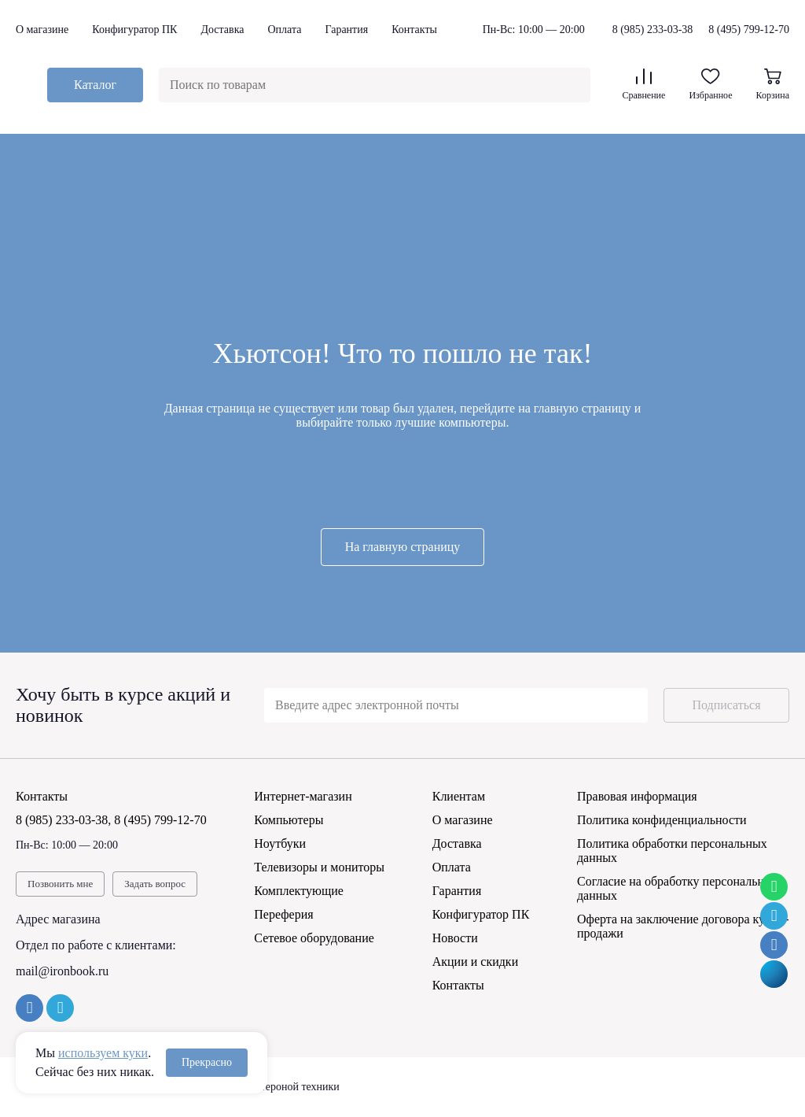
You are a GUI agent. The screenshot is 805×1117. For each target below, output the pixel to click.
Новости (455, 938)
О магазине (42, 29)
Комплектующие (299, 890)
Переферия (283, 914)
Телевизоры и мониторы (319, 867)
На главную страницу (403, 546)
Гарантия (346, 29)
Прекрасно (207, 1062)
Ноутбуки (280, 843)
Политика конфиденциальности (662, 820)
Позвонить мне (60, 884)
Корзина (772, 84)
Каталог (95, 84)
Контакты (414, 29)
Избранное (710, 84)
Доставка (222, 29)
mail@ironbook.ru (62, 971)
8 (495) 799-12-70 (748, 29)
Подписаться (726, 705)
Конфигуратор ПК (134, 29)
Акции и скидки (475, 961)
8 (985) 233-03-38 (652, 29)
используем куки (103, 1053)
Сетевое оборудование (314, 938)
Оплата (284, 29)
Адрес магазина (58, 919)
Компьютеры (288, 820)
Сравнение (643, 84)
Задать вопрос (155, 884)
